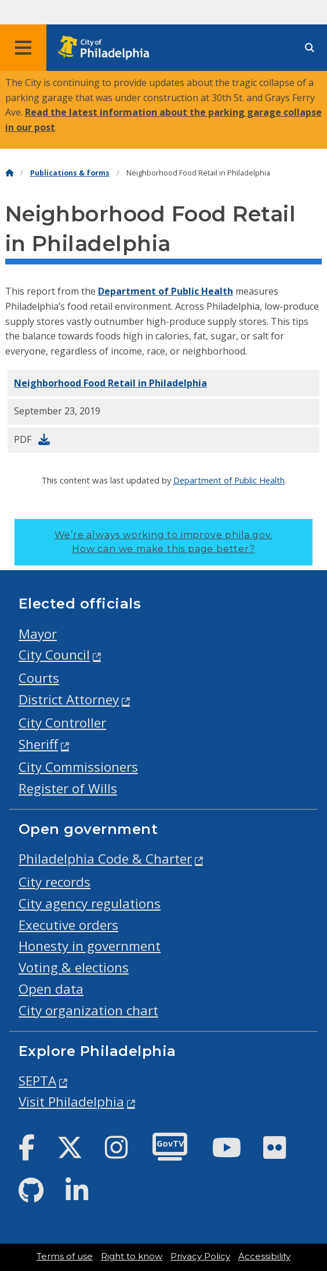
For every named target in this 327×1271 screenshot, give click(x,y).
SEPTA (37, 1081)
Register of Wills (68, 788)
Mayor (38, 634)
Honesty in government (90, 946)
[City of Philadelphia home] (107, 47)
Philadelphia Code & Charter (105, 859)
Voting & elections (74, 967)
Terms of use (65, 1256)
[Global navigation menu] (23, 47)
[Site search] (309, 48)
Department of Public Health (165, 291)
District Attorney (69, 699)
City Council (54, 655)
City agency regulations (90, 903)
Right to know (131, 1256)
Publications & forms (70, 173)
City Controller (62, 723)
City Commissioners (78, 767)
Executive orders (68, 925)
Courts (39, 678)
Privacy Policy (200, 1256)
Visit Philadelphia (71, 1102)
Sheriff (38, 744)
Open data (51, 989)
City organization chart (88, 1010)
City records (54, 882)
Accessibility (264, 1256)
